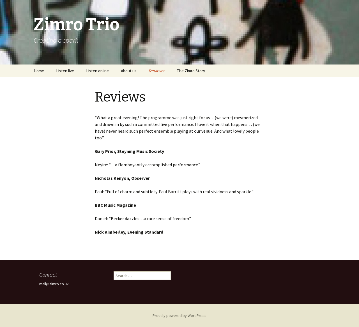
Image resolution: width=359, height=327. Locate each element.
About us (129, 70)
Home (39, 70)
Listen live (65, 70)
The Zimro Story (191, 70)
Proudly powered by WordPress (179, 315)
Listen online (97, 70)
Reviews (157, 70)
